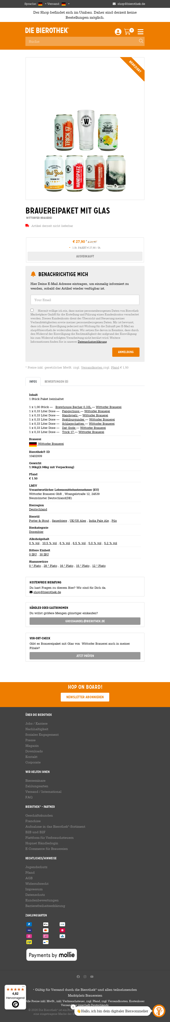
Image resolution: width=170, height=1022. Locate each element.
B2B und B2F (35, 832)
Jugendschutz (36, 867)
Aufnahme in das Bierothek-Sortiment (55, 826)
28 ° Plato (50, 565)
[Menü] (23, 987)
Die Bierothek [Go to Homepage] (47, 30)
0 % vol (34, 543)
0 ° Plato (35, 565)
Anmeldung (126, 352)
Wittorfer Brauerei (108, 407)
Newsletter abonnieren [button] (85, 697)
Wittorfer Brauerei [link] (38, 218)
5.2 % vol (110, 543)
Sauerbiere (59, 520)
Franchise (33, 821)
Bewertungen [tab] (56, 381)
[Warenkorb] (130, 33)
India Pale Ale (99, 520)
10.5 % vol (49, 543)
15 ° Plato (82, 565)
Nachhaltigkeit (36, 729)
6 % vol (65, 543)
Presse (30, 740)
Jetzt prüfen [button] (85, 656)
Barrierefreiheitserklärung (45, 906)
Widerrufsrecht (37, 883)
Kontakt (31, 757)
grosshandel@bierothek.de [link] (85, 621)
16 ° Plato (66, 565)
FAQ (29, 797)
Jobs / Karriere (36, 723)
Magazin (32, 745)
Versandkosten (92, 367)
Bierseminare (35, 780)
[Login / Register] (118, 33)
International (51, 791)
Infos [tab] (33, 381)
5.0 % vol (94, 543)
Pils (114, 520)
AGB (29, 878)
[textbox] (85, 300)
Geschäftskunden (39, 815)
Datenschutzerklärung (92, 341)
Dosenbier (36, 532)
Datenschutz (35, 895)
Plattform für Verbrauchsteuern (49, 837)
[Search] (139, 41)
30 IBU (44, 554)
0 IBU (33, 554)
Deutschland (38, 509)
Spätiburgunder (73, 419)
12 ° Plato (99, 565)
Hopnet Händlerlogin (41, 843)
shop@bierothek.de (47, 592)
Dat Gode (69, 428)
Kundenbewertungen (42, 900)
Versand (31, 791)
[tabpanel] (85, 479)
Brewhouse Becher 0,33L (73, 407)
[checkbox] (85, 326)
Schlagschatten (73, 423)
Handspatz (70, 415)
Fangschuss (71, 411)
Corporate (33, 762)
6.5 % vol (79, 543)
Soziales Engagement (42, 734)
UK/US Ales (78, 520)
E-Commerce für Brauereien (46, 849)
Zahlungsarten (36, 786)
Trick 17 (68, 432)
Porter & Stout (39, 520)
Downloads (34, 751)
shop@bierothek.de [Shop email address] (131, 4)
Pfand (115, 367)
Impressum (33, 889)
